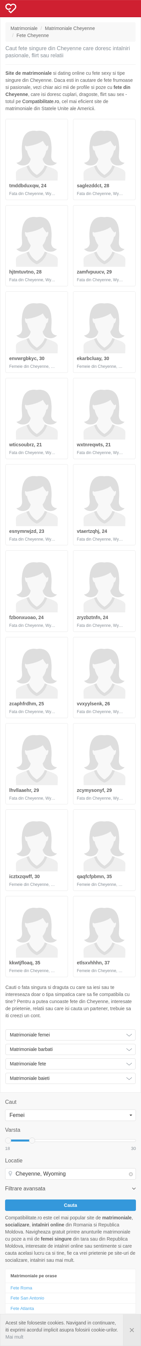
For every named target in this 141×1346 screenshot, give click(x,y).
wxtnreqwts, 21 (94, 444)
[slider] (8, 1140)
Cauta (70, 1205)
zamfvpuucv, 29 (94, 272)
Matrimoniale (24, 28)
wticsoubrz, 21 (25, 444)
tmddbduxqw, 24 (27, 185)
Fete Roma (21, 1287)
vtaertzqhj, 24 (92, 531)
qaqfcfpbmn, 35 (94, 876)
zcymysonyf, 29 (94, 790)
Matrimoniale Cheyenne (70, 28)
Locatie (14, 1160)
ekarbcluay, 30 (93, 358)
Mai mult (14, 1337)
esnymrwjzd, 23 (26, 531)
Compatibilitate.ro (40, 101)
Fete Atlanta (22, 1308)
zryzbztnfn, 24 (92, 617)
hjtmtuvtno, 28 (25, 272)
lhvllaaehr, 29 (24, 790)
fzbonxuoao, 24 (26, 617)
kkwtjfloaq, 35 (24, 962)
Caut (11, 1102)
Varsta (12, 1130)
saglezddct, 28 (93, 185)
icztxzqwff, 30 (24, 876)
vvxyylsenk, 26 (93, 703)
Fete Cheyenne (33, 35)
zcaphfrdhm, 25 (26, 703)
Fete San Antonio (27, 1298)
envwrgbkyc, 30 (26, 358)
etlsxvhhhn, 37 (93, 962)
